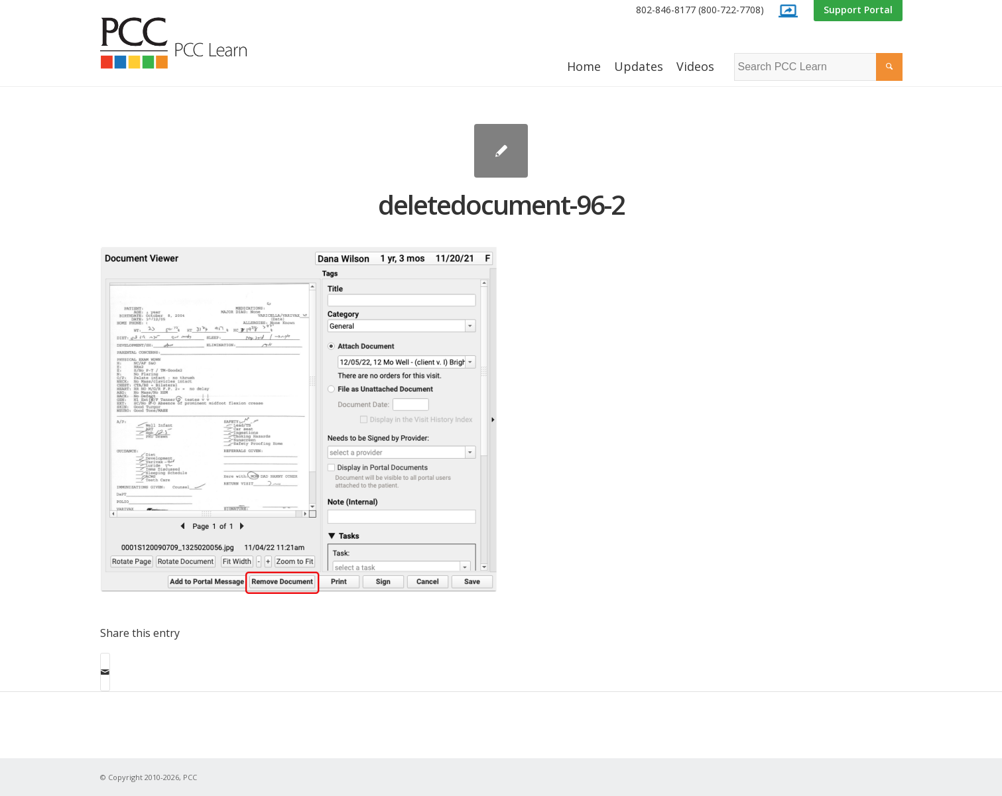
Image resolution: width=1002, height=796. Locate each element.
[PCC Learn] (188, 43)
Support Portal (858, 9)
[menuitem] (700, 10)
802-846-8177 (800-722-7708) (700, 9)
